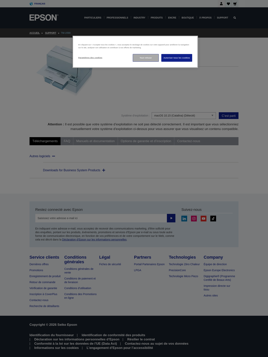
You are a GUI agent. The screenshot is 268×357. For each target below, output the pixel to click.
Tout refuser (146, 58)
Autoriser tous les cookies (176, 58)
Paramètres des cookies (90, 58)
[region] (135, 52)
